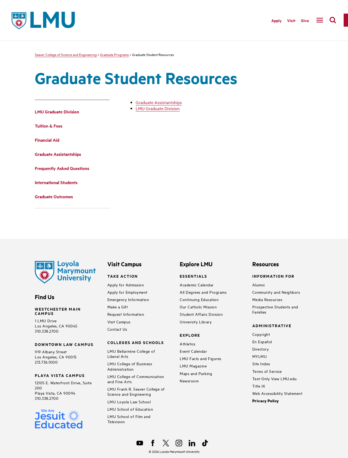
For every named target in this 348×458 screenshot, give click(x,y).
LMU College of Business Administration (129, 366)
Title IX (258, 385)
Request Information (125, 314)
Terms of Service (267, 371)
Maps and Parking (196, 373)
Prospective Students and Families (275, 309)
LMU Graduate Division (158, 108)
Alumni (258, 284)
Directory (260, 348)
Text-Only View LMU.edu (274, 378)
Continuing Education (199, 299)
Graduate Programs (114, 54)
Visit (291, 20)
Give (305, 20)
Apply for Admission (125, 284)
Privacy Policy (265, 400)
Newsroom (189, 380)
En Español (262, 341)
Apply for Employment (127, 292)
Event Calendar (193, 351)
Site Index (261, 363)
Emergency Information (128, 299)
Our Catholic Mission (198, 306)
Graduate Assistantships (159, 102)
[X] (165, 443)
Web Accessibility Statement (277, 393)
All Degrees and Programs (203, 292)
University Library (196, 321)
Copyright (261, 334)
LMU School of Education (130, 408)
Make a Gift (117, 306)
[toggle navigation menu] (319, 20)
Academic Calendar (197, 284)
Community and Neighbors (276, 292)
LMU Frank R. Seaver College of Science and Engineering (136, 391)
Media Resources (267, 299)
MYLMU (259, 356)
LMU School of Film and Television (129, 419)
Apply (276, 20)
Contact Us (117, 329)
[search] (332, 20)
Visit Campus (118, 321)
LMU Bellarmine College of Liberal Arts (131, 353)
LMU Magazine (193, 365)
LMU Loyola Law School (129, 401)
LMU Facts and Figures (200, 358)
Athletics (187, 343)
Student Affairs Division (201, 314)
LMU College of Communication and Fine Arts (135, 379)
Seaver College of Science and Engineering (66, 54)
